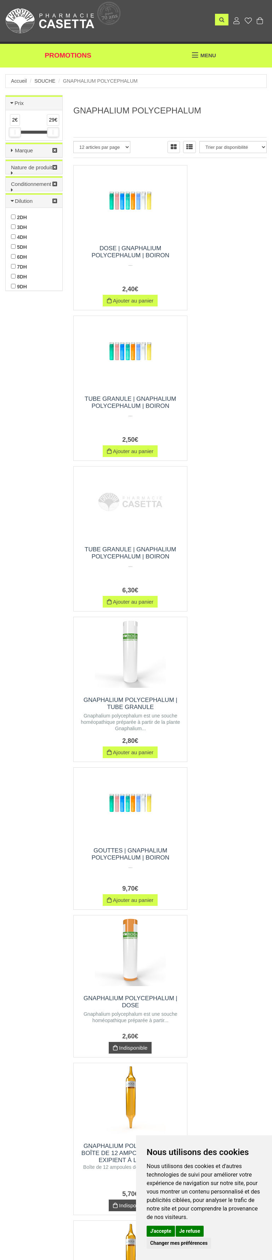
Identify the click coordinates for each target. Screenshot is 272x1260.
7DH (19, 267)
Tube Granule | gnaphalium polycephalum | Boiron (221, 255)
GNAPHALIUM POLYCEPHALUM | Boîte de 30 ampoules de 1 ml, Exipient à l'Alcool (221, 708)
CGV (100, 1234)
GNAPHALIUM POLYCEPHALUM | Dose (221, 553)
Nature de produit (31, 167)
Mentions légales (133, 1234)
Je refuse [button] (189, 1231)
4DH (19, 237)
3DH (19, 227)
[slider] (15, 132)
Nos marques (71, 1234)
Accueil (19, 81)
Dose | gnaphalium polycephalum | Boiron (119, 252)
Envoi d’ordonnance (28, 1234)
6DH (19, 257)
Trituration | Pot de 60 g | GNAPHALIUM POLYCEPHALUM (221, 1019)
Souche (45, 81)
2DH (19, 217)
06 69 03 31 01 (74, 1162)
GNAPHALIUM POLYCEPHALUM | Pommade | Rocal (119, 1019)
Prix (19, 103)
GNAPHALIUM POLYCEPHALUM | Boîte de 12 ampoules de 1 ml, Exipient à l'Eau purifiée (221, 865)
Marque (24, 150)
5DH (19, 247)
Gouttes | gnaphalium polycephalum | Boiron (119, 553)
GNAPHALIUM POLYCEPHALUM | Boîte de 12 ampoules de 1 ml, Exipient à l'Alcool (119, 708)
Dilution (24, 201)
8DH (19, 277)
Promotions (68, 56)
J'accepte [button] (160, 1231)
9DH (19, 286)
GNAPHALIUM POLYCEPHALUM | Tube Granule (221, 405)
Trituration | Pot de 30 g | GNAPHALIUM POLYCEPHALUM (119, 861)
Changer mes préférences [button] (179, 1243)
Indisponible (221, 599)
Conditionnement (31, 184)
